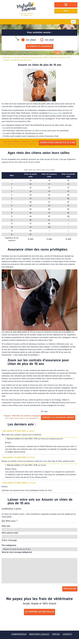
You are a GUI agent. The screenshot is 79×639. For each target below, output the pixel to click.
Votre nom (6, 526)
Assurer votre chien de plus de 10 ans (57, 142)
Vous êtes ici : (11, 57)
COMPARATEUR (18, 634)
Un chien (31, 40)
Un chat (49, 40)
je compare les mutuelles (39, 611)
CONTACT (67, 634)
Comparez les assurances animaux (58, 417)
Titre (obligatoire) (9, 545)
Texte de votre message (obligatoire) (17, 552)
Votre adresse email (10, 533)
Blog (66, 11)
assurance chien (56, 113)
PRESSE (56, 634)
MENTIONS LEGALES (39, 634)
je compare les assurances (39, 46)
